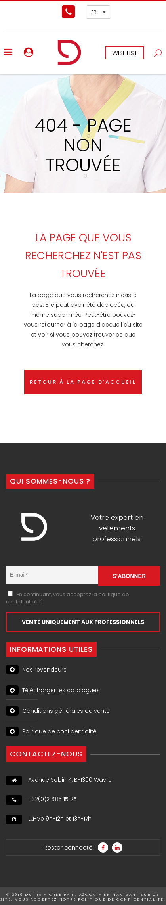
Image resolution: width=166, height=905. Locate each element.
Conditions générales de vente (58, 711)
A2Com (88, 894)
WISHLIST (124, 52)
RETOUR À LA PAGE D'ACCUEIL (83, 382)
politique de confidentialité (121, 899)
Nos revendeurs (36, 669)
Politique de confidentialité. (52, 731)
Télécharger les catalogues (53, 690)
